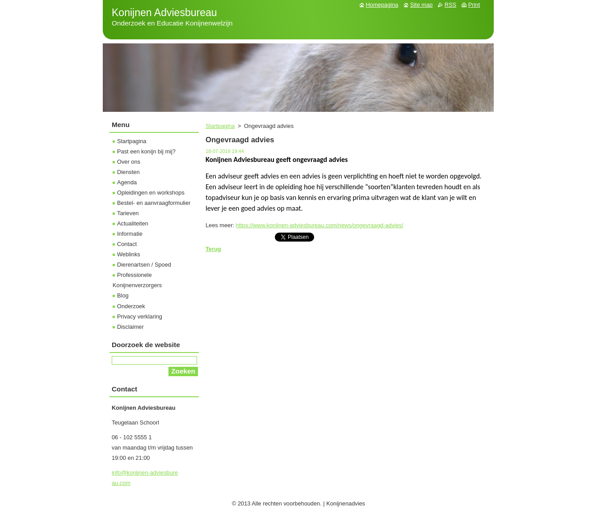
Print (474, 4)
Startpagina (220, 126)
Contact (127, 244)
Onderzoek (131, 306)
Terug (213, 249)
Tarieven (128, 213)
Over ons (128, 161)
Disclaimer (130, 326)
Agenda (127, 182)
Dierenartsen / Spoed (144, 264)
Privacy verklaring (139, 316)
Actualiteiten (132, 223)
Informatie (130, 233)
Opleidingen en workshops (151, 192)
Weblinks (128, 254)
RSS (450, 4)
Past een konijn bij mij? (146, 151)
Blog (123, 295)
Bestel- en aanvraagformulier (153, 203)
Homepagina (382, 4)
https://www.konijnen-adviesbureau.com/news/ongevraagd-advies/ (320, 225)
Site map (421, 4)
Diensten (128, 172)
